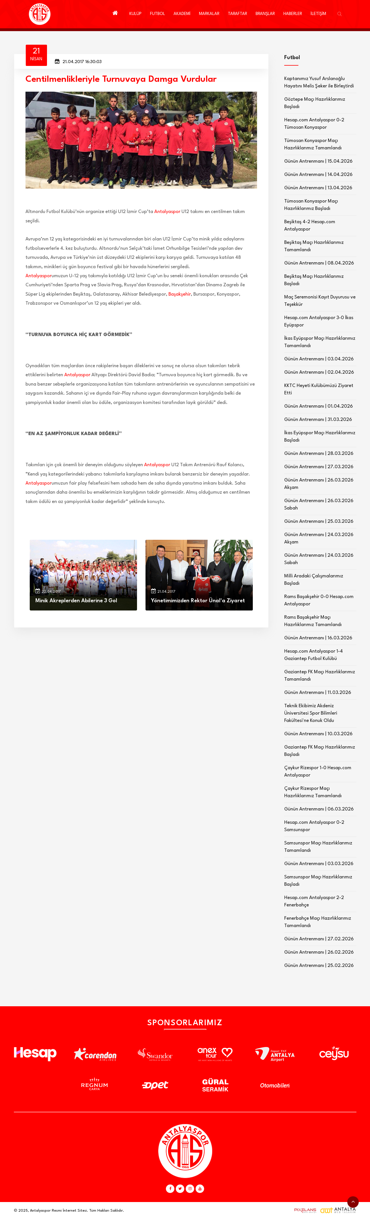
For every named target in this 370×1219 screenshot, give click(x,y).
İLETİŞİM (318, 14)
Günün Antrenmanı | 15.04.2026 (318, 161)
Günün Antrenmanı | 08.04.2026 (319, 263)
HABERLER (292, 14)
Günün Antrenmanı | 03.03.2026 (318, 863)
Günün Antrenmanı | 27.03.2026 (318, 467)
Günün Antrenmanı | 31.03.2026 (318, 419)
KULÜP (135, 14)
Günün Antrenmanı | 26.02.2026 (319, 952)
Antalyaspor (167, 211)
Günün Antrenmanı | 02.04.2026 (319, 372)
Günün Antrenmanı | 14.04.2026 (318, 174)
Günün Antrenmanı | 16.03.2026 (318, 638)
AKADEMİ (182, 14)
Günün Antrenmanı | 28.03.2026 (318, 453)
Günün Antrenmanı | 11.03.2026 (317, 692)
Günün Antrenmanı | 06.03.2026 (319, 809)
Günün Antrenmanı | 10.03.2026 (318, 734)
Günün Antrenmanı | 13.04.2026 (318, 188)
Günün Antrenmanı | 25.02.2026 (319, 965)
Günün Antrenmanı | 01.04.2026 (318, 406)
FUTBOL (157, 14)
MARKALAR (209, 14)
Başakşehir (179, 294)
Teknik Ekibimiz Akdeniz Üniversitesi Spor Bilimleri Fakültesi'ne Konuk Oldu (310, 713)
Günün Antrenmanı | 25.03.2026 (318, 521)
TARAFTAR (237, 14)
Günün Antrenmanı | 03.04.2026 (319, 359)
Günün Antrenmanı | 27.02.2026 (319, 939)
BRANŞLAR (265, 14)
